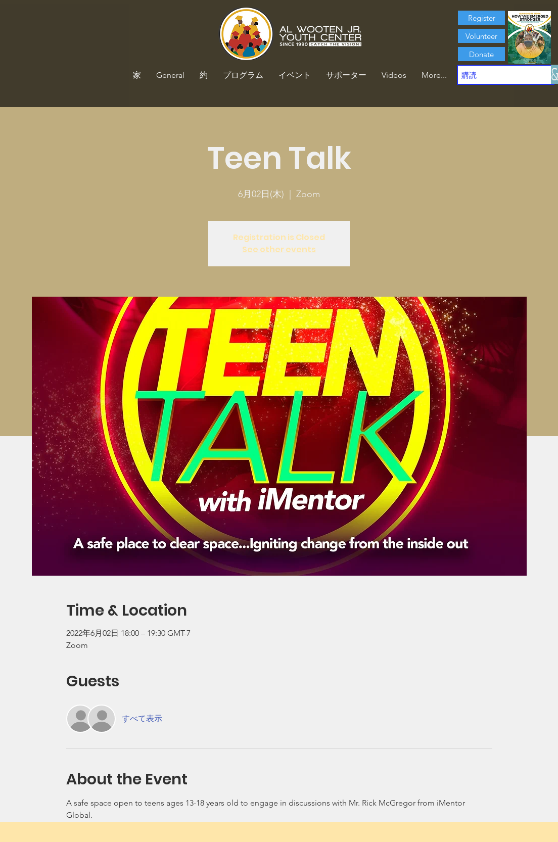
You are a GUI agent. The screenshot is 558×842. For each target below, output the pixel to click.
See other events (279, 249)
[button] (203, 75)
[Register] (481, 18)
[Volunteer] (481, 36)
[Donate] (481, 54)
